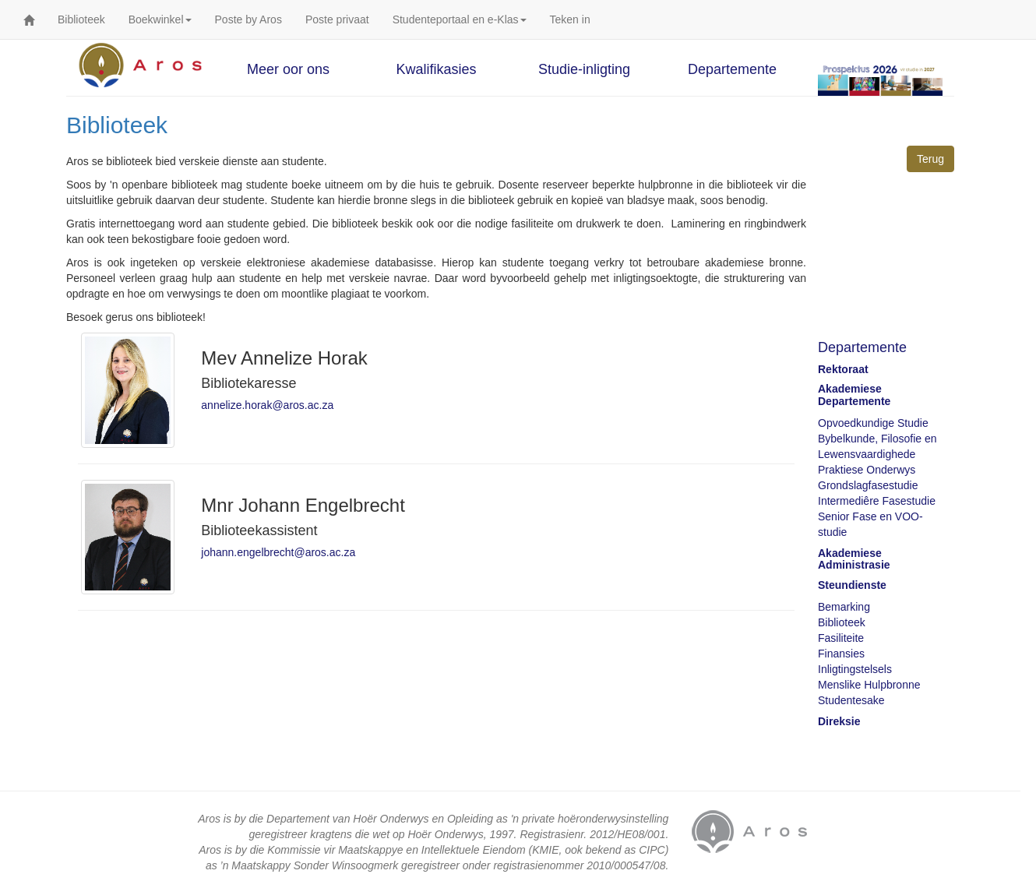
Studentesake (851, 700)
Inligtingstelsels (855, 669)
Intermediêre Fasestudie (877, 501)
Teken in (570, 19)
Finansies (841, 653)
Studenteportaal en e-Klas (460, 19)
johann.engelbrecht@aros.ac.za (278, 552)
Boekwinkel (160, 19)
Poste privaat (337, 19)
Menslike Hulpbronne (869, 684)
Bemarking (844, 607)
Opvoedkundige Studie (873, 423)
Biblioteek (81, 19)
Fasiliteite (841, 638)
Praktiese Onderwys (866, 469)
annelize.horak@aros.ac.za (267, 405)
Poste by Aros (248, 19)
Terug (930, 159)
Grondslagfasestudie (868, 485)
